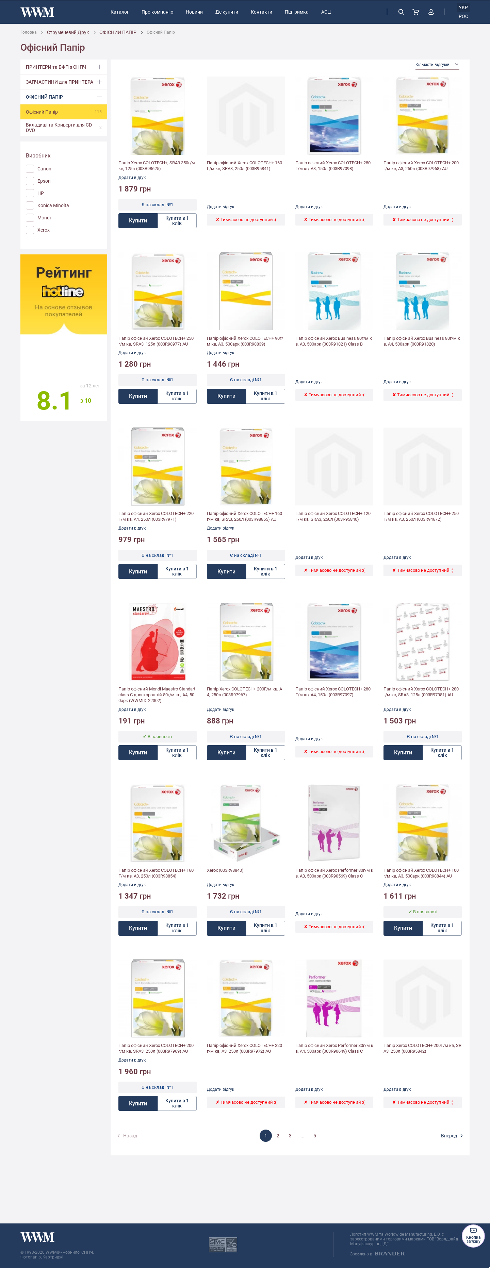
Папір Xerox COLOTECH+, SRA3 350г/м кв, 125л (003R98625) (156, 165)
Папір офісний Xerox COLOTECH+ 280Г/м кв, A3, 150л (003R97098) (333, 165)
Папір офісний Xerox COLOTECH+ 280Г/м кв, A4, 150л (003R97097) (333, 691)
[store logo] (37, 12)
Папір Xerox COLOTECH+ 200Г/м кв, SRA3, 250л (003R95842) (422, 1048)
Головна (28, 32)
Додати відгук (132, 177)
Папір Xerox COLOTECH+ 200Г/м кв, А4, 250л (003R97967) (244, 691)
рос (463, 16)
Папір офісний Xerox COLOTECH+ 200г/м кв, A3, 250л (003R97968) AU (421, 165)
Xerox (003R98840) (225, 870)
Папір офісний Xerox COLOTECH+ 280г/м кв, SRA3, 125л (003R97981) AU (421, 691)
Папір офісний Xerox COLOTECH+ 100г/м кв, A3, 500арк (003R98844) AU (421, 873)
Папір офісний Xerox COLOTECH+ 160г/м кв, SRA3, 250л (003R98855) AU (244, 516)
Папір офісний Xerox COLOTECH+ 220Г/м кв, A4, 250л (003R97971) (156, 516)
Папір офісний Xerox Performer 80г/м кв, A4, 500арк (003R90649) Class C (334, 1048)
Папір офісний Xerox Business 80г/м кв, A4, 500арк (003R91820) (421, 341)
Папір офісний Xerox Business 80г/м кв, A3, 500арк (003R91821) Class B (333, 341)
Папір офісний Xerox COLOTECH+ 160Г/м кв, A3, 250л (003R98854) (156, 873)
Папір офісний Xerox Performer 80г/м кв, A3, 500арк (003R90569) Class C (334, 873)
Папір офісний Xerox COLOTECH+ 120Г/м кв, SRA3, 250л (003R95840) (333, 516)
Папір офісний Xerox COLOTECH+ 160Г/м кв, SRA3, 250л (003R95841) (244, 165)
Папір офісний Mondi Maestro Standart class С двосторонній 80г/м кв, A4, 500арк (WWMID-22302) (156, 694)
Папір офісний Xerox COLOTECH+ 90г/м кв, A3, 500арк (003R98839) (245, 341)
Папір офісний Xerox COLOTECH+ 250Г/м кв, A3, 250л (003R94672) (421, 516)
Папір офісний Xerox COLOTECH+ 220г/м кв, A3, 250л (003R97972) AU (244, 1048)
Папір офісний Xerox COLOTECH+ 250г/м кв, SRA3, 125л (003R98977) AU (156, 341)
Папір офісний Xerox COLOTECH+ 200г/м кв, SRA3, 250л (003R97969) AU (156, 1048)
